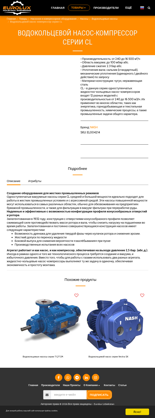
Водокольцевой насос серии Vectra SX (114, 357)
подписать (99, 396)
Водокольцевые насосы (105, 18)
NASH (94, 127)
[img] (51, 321)
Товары (23, 18)
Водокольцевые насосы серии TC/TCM (49, 357)
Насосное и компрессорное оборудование (53, 18)
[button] (149, 7)
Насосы (84, 18)
